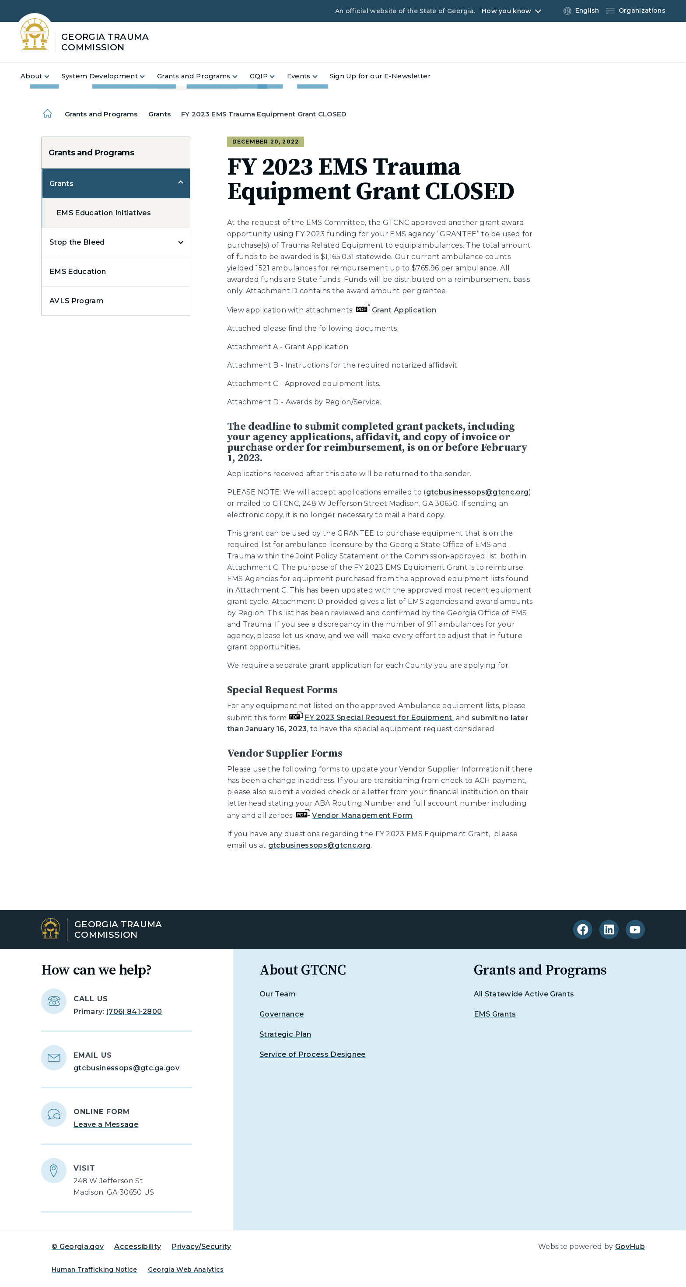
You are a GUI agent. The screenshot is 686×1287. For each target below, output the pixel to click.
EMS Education (77, 271)
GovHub (630, 1246)
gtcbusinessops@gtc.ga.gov (126, 1068)
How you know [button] (506, 10)
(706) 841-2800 (134, 1011)
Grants (159, 114)
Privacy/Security (201, 1246)
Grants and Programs (101, 114)
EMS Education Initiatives (103, 213)
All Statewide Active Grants (524, 994)
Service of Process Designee (312, 1054)
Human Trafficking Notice (94, 1269)
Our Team (277, 994)
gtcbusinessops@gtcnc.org (477, 492)
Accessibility (137, 1246)
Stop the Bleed (77, 242)
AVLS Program (76, 301)
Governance (281, 1014)
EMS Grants (495, 1014)
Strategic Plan (285, 1034)
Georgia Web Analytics (186, 1269)
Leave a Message (106, 1124)
